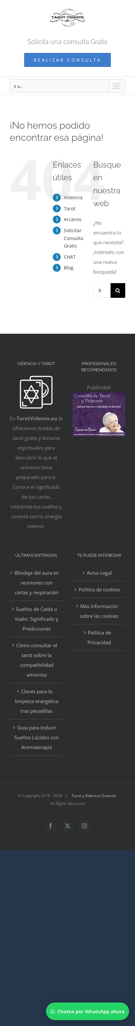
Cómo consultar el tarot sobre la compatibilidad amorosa (36, 660)
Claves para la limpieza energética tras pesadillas (36, 701)
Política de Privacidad (99, 637)
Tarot (69, 208)
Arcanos (73, 219)
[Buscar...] (102, 290)
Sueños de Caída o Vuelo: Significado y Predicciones (36, 619)
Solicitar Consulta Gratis (73, 238)
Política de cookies (99, 589)
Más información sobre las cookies (99, 611)
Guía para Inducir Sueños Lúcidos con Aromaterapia (36, 737)
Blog (68, 268)
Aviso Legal (99, 572)
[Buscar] (118, 290)
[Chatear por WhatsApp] (87, 1011)
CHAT (70, 257)
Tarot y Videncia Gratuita (93, 795)
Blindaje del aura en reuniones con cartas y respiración (36, 582)
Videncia (73, 197)
